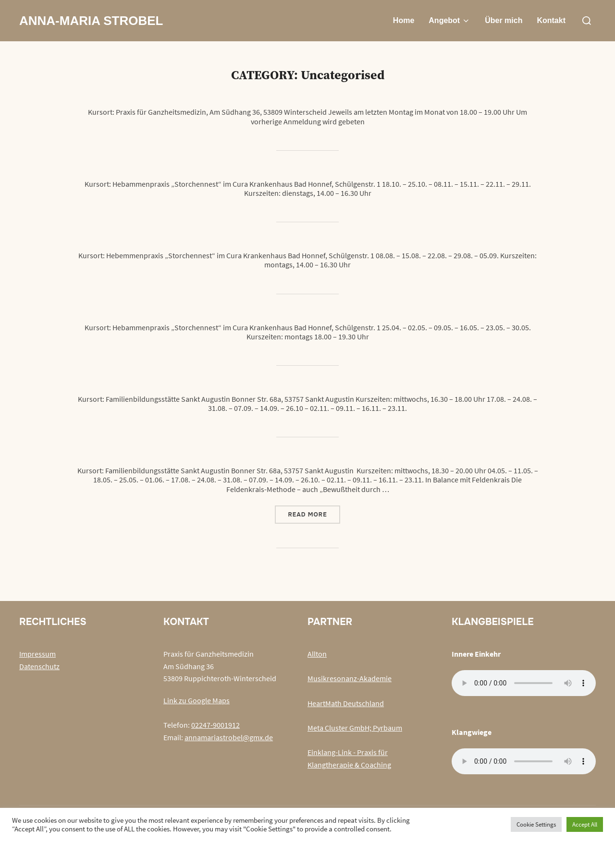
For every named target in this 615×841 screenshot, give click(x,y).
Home (403, 20)
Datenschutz (39, 666)
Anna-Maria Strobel (91, 20)
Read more (314, 514)
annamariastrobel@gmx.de (228, 737)
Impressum (37, 654)
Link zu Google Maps (196, 700)
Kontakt (551, 20)
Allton (317, 654)
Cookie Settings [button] (536, 824)
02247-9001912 (215, 725)
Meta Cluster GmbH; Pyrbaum (355, 728)
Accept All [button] (584, 824)
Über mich (503, 20)
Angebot (449, 20)
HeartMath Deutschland (346, 703)
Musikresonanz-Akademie (350, 678)
